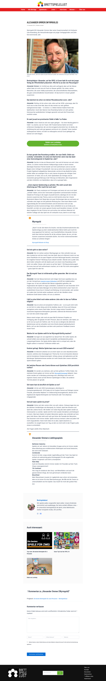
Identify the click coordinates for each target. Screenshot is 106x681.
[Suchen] (60, 673)
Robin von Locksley (32, 577)
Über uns (87, 667)
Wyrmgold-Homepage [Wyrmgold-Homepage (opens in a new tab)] (62, 373)
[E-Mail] (40, 513)
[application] (47, 9)
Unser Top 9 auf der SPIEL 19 (62, 551)
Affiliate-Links (89, 676)
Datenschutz (88, 674)
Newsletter (87, 672)
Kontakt (86, 669)
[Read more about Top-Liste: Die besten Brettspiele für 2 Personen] (39, 540)
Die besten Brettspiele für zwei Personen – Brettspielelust (53, 598)
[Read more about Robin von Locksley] (39, 566)
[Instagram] (37, 513)
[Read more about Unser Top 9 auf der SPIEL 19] (66, 540)
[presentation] (37, 649)
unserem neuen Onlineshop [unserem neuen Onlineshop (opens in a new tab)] (50, 281)
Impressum (87, 678)
